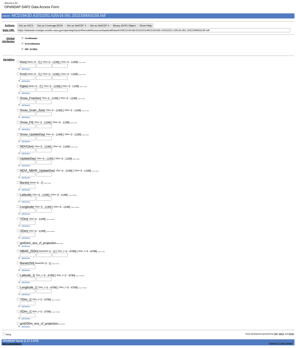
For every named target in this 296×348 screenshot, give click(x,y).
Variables (9, 59)
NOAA (291, 334)
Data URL (9, 30)
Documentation (12, 343)
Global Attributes (8, 40)
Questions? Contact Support (281, 343)
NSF (276, 334)
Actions (10, 25)
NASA (281, 334)
